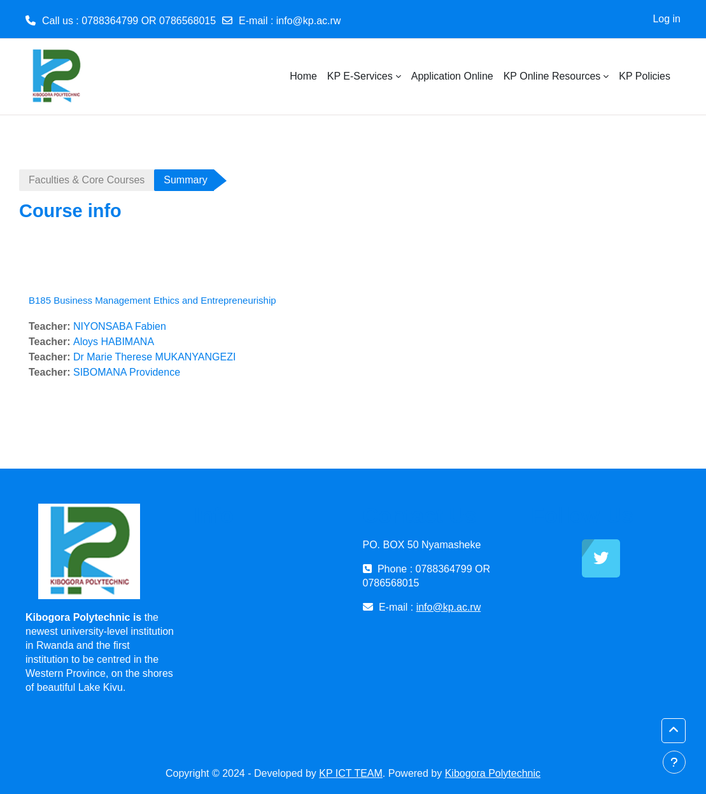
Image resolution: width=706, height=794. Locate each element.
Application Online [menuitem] (452, 76)
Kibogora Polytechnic (492, 773)
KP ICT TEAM (351, 773)
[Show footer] (674, 762)
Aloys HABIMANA (113, 341)
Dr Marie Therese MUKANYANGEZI (154, 356)
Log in (667, 18)
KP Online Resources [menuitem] (552, 76)
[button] (673, 730)
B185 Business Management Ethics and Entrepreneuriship (152, 300)
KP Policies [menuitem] (644, 76)
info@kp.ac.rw (308, 20)
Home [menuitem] (303, 76)
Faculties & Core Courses (87, 179)
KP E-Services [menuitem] (360, 76)
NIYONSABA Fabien (119, 326)
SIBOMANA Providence (126, 372)
